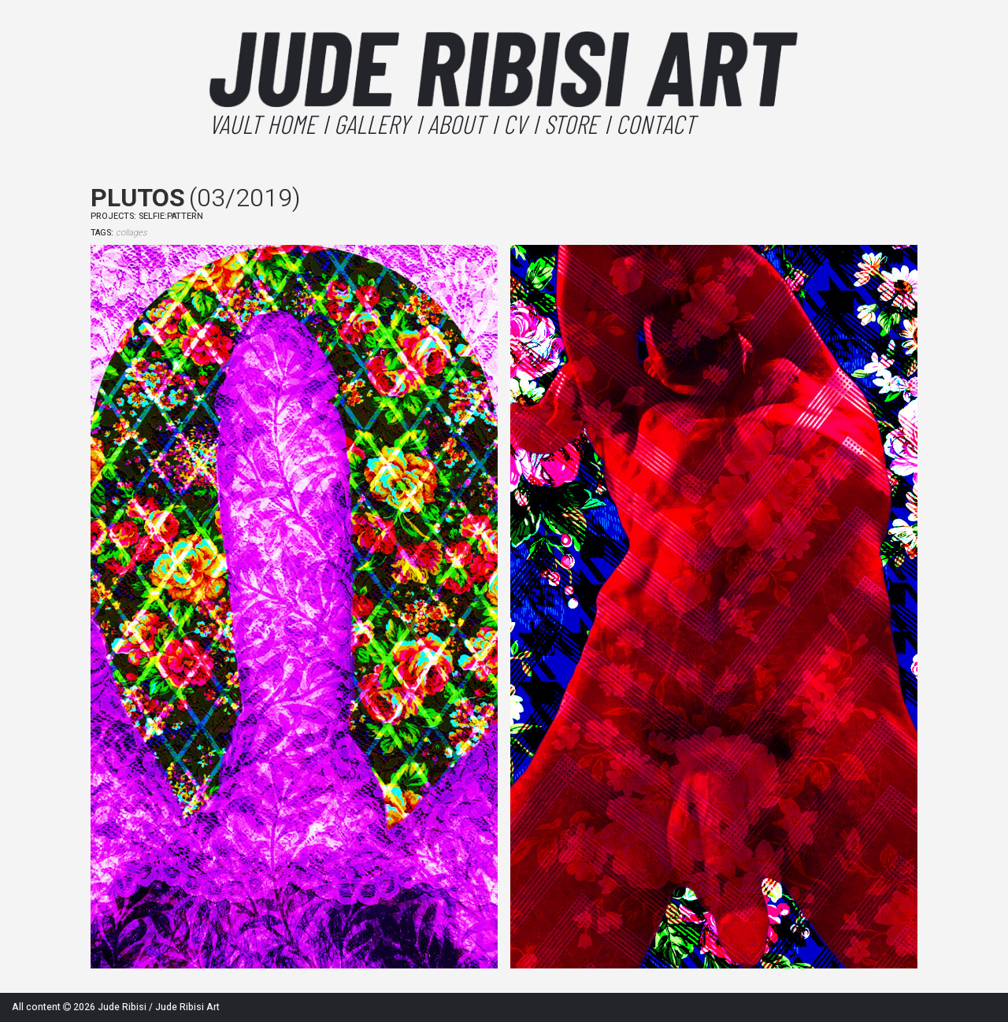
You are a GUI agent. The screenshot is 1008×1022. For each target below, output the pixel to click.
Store (571, 123)
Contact (655, 123)
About (456, 123)
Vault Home (262, 123)
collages (131, 232)
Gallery (372, 123)
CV (514, 123)
